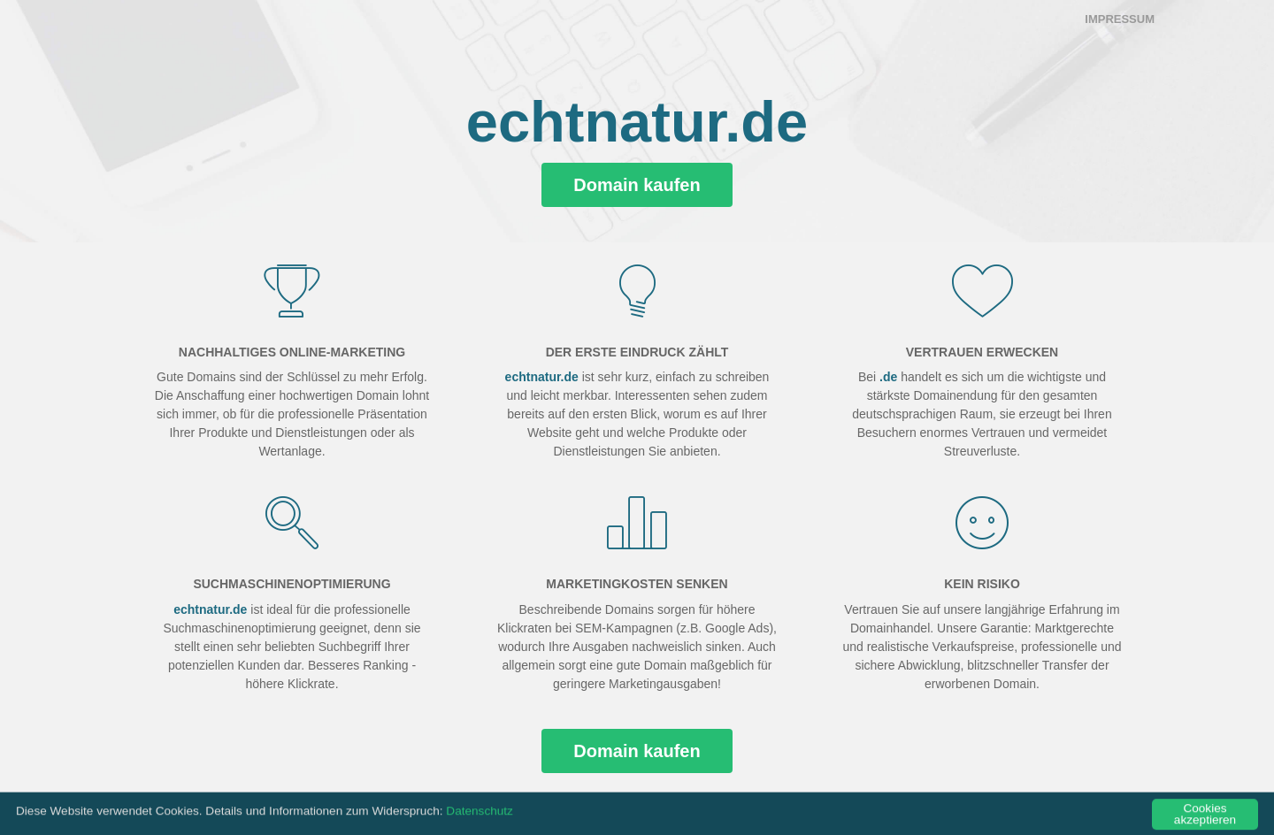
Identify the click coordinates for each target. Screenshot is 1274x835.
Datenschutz (479, 816)
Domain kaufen (636, 185)
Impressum (1120, 19)
